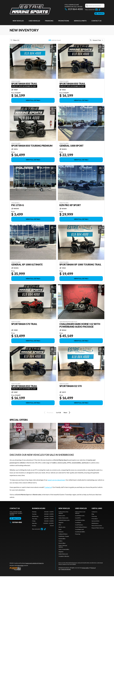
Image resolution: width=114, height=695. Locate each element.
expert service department (56, 480)
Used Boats (78, 522)
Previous (48, 412)
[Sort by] (96, 40)
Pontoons (61, 531)
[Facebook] (96, 9)
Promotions (63, 21)
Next (67, 412)
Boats (60, 529)
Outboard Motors (63, 534)
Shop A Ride (20, 565)
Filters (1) (15, 40)
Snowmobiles (62, 538)
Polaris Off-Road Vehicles (63, 546)
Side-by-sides (62, 527)
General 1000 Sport (71, 145)
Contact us (48, 487)
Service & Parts (80, 21)
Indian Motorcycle (63, 554)
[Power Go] (27, 568)
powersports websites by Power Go (35, 563)
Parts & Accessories (97, 525)
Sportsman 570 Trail (24, 324)
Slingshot (61, 522)
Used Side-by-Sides (80, 520)
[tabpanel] (43, 518)
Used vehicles (34, 21)
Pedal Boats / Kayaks (64, 536)
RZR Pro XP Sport (70, 205)
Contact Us (96, 21)
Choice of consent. (66, 569)
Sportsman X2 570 (70, 386)
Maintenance (95, 523)
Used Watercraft (79, 529)
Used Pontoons (79, 525)
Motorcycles (62, 515)
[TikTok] (99, 9)
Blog (93, 514)
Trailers (60, 541)
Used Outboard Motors (81, 527)
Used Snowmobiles (80, 531)
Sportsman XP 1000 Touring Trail (80, 264)
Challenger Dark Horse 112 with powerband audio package (79, 325)
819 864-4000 (74, 9)
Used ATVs (78, 518)
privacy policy (85, 567)
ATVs (60, 525)
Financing (49, 21)
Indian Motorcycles (63, 518)
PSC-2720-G (17, 205)
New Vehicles (18, 21)
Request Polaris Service (98, 528)
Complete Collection (64, 556)
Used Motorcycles (80, 515)
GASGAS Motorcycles (64, 520)
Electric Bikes (62, 543)
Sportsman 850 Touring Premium (31, 145)
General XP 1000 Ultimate (27, 264)
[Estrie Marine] (30, 9)
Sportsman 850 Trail (24, 83)
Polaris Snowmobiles (64, 549)
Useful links (97, 508)
